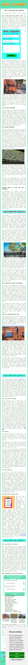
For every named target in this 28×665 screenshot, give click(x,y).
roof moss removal (21, 516)
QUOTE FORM (23, 534)
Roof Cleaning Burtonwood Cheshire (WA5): (12, 15)
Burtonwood (21, 379)
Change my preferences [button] (16, 659)
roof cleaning (8, 569)
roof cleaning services (15, 517)
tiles (11, 104)
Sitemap (3, 652)
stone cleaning (17, 513)
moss (5, 118)
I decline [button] (17, 656)
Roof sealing (5, 442)
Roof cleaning (5, 379)
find (6, 546)
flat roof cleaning (13, 523)
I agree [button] (16, 653)
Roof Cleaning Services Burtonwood (12, 573)
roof (10, 26)
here (3, 569)
